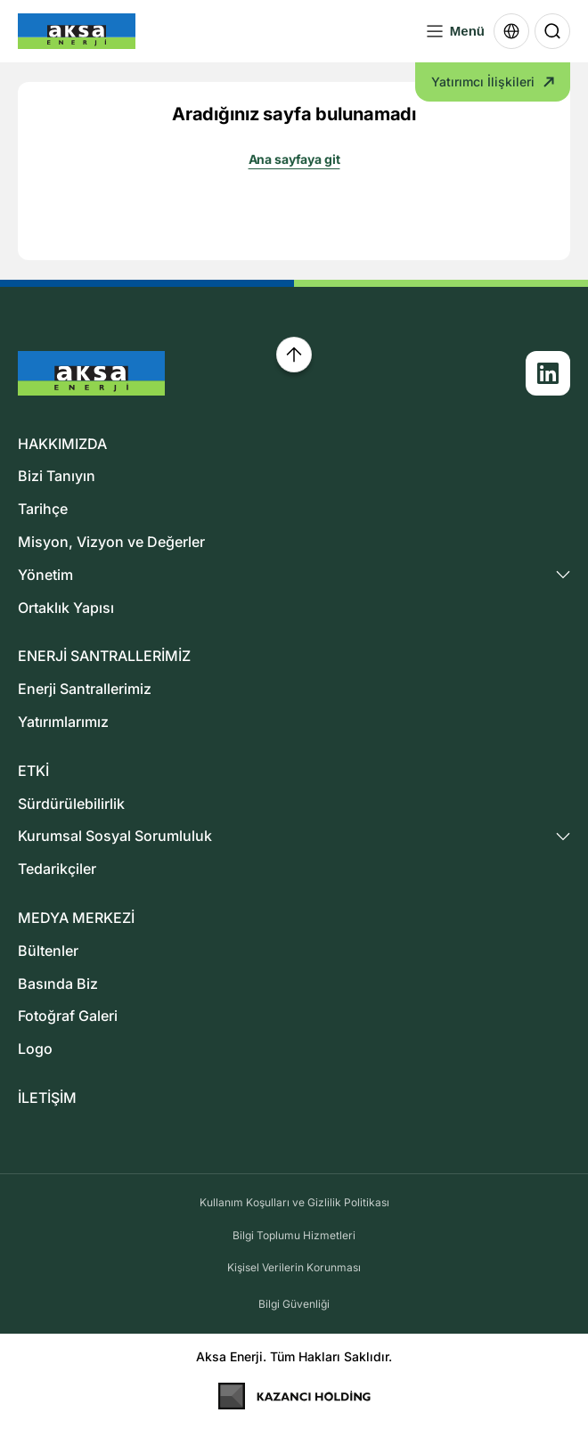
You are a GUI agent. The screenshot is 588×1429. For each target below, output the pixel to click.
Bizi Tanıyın (56, 476)
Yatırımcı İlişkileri (492, 81)
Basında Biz (58, 983)
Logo (35, 1048)
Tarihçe (43, 509)
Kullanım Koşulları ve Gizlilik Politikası (294, 1202)
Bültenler (48, 950)
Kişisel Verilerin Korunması (294, 1267)
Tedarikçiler (57, 869)
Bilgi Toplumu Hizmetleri (294, 1235)
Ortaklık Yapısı (66, 608)
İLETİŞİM (47, 1097)
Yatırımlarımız (63, 722)
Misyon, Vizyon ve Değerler (111, 542)
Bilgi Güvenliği (294, 1304)
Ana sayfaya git (294, 159)
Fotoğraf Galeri (68, 1016)
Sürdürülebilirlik (71, 803)
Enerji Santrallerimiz (84, 689)
